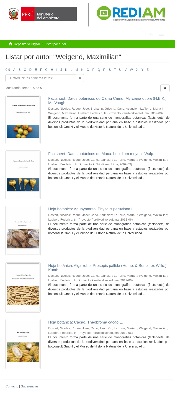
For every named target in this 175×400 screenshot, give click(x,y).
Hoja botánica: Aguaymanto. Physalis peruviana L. (91, 209)
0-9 (7, 69)
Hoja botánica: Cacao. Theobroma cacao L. (85, 322)
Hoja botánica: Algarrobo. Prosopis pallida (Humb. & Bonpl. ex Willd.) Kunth (107, 267)
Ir (80, 78)
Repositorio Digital (27, 44)
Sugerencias (30, 386)
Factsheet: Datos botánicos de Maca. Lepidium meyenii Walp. (101, 154)
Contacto (11, 386)
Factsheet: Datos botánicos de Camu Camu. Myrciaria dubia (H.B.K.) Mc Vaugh (107, 100)
